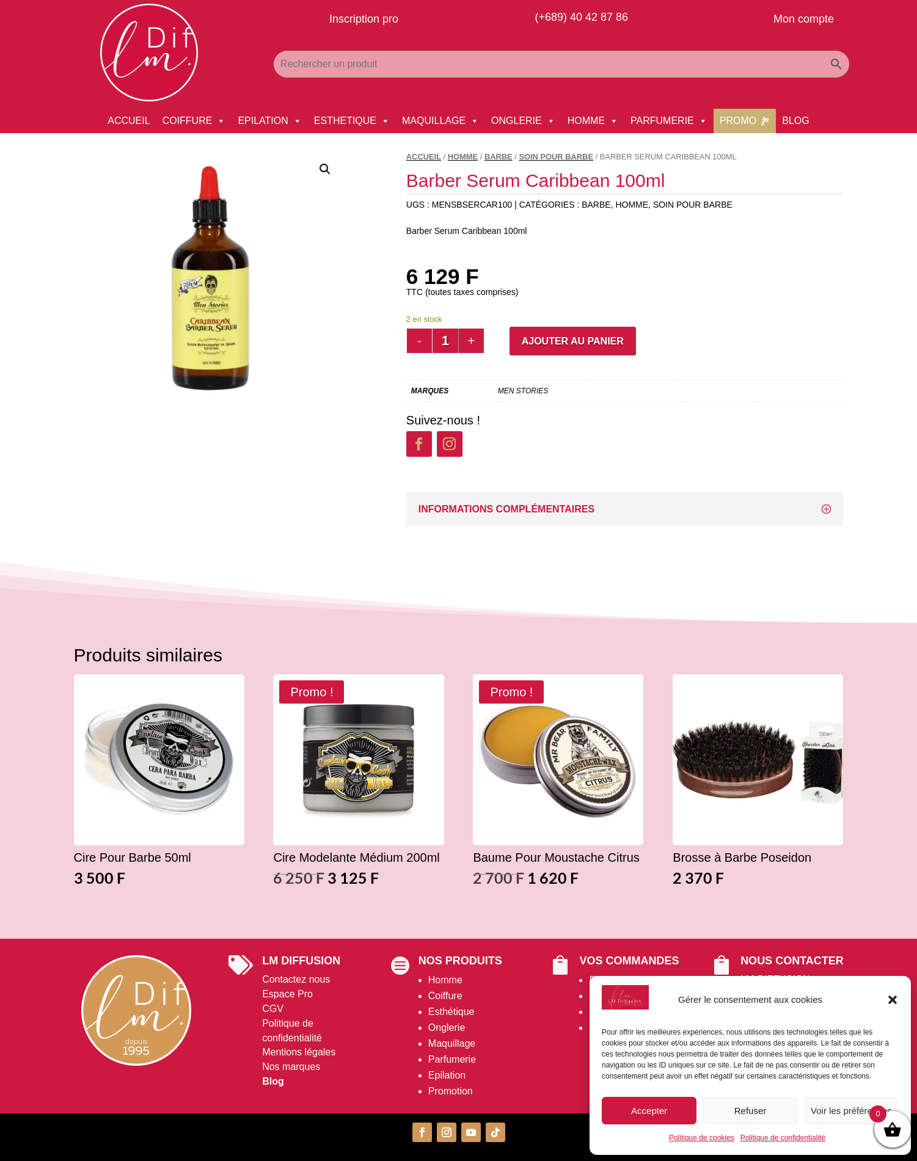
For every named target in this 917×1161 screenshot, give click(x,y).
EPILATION (269, 121)
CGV (272, 1008)
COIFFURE (194, 121)
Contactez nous (296, 979)
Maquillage (451, 1043)
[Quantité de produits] (445, 341)
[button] (892, 1000)
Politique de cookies (701, 1138)
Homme (445, 980)
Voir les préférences (851, 1110)
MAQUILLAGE (440, 121)
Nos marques (291, 1066)
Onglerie (446, 1027)
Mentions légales (298, 1052)
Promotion (450, 1091)
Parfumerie (452, 1059)
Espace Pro (287, 994)
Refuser (750, 1110)
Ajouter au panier (573, 341)
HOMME (593, 121)
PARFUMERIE (668, 121)
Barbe (498, 156)
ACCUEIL (129, 120)
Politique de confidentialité (782, 1138)
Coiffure (445, 996)
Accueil (423, 156)
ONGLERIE (523, 121)
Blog (273, 1081)
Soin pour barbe (556, 156)
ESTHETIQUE (352, 121)
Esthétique (451, 1011)
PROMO (738, 120)
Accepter (649, 1110)
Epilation (447, 1075)
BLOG (795, 120)
